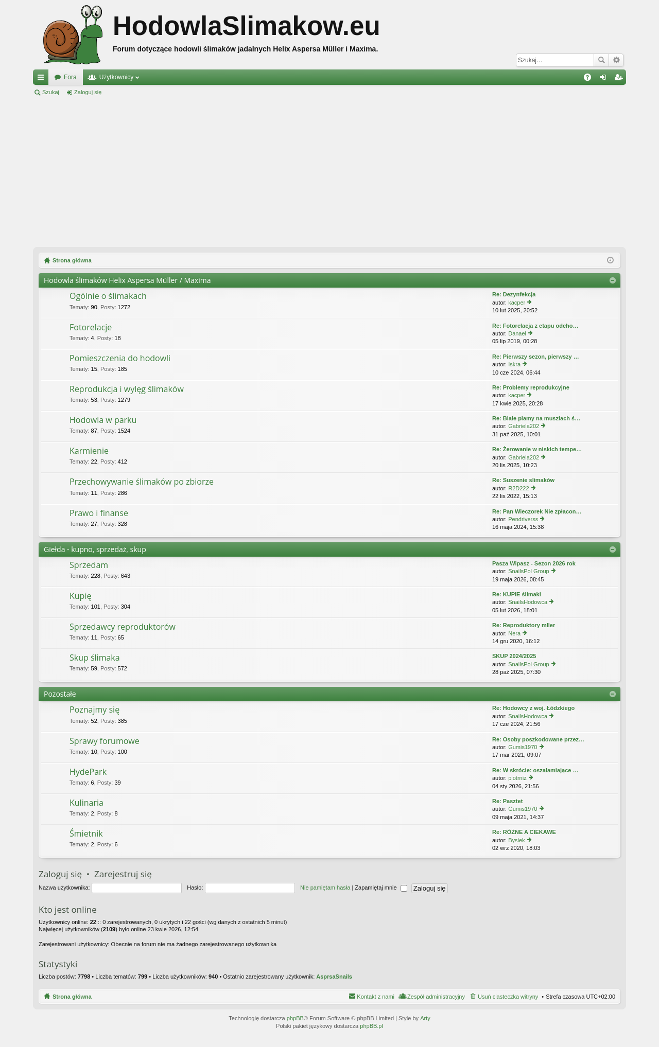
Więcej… (42, 79)
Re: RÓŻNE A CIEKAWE (524, 832)
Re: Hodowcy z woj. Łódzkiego (533, 708)
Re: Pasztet (507, 801)
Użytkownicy (116, 77)
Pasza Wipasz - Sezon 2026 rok (534, 563)
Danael (517, 333)
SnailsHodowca (527, 602)
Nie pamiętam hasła (325, 887)
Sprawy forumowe (105, 741)
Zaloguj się (87, 92)
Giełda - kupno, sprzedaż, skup (95, 549)
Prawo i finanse (99, 513)
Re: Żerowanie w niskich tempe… (537, 449)
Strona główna (72, 996)
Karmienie (89, 451)
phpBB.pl (371, 1026)
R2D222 (518, 488)
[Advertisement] (329, 172)
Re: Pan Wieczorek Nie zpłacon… (537, 511)
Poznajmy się (94, 710)
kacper (516, 302)
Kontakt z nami (375, 996)
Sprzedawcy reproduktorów (123, 627)
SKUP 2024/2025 (514, 656)
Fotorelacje (91, 328)
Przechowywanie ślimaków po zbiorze (142, 482)
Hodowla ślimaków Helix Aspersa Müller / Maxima (127, 280)
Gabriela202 (523, 426)
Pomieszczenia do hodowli (120, 358)
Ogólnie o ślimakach (108, 296)
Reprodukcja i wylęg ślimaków (127, 389)
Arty (425, 1018)
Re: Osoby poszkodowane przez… (538, 739)
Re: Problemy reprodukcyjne (530, 387)
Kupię (80, 596)
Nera (514, 633)
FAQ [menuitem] (590, 79)
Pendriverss (523, 519)
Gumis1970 (522, 747)
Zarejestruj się (134, 92)
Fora (70, 77)
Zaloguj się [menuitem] (605, 79)
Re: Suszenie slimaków (523, 480)
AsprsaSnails (334, 976)
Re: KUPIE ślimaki (516, 594)
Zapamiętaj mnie (381, 887)
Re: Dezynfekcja (513, 294)
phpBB (295, 1018)
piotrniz (517, 778)
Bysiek (516, 840)
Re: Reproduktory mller (523, 625)
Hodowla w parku (103, 420)
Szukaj (601, 60)
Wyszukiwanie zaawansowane (616, 60)
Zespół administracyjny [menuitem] (436, 996)
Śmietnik (86, 834)
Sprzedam (89, 565)
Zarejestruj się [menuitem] (620, 79)
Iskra (514, 364)
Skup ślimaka (95, 658)
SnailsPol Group (528, 571)
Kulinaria (86, 803)
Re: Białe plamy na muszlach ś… (536, 418)
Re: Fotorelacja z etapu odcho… (535, 326)
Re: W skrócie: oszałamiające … (535, 770)
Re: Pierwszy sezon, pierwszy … (535, 356)
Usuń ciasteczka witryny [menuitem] (508, 996)
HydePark (88, 772)
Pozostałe (60, 694)
